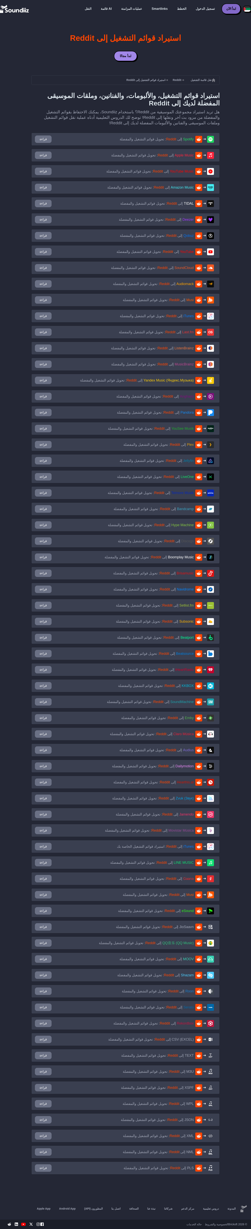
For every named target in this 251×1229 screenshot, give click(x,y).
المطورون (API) (93, 1208)
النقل (88, 8)
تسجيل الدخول (205, 8)
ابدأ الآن (231, 8)
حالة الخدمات (194, 1224)
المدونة (231, 1208)
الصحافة (134, 1208)
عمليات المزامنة (131, 8)
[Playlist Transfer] (14, 9)
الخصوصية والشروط (216, 1224)
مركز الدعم (187, 1208)
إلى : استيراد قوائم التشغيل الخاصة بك (155, 846)
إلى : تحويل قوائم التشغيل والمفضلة (157, 139)
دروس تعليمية (211, 1208)
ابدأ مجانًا (125, 56)
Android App (67, 1208)
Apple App (43, 1208)
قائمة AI (106, 8)
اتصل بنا (116, 1208)
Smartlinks (160, 8)
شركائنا (168, 1208)
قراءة (43, 139)
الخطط (181, 8)
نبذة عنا (151, 1208)
